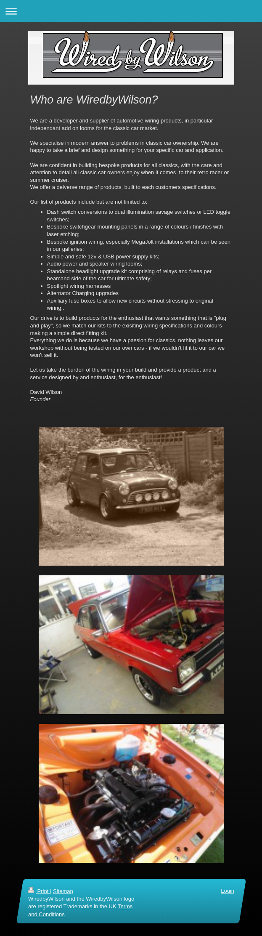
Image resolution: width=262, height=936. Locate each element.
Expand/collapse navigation (131, 11)
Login (227, 891)
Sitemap (63, 891)
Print (39, 891)
